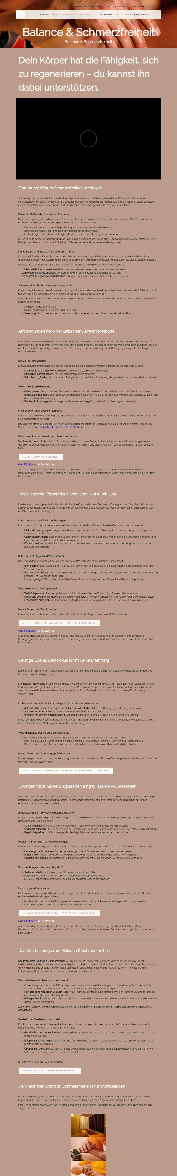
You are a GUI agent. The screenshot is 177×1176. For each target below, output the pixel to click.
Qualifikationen (27, 464)
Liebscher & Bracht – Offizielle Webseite (62, 427)
